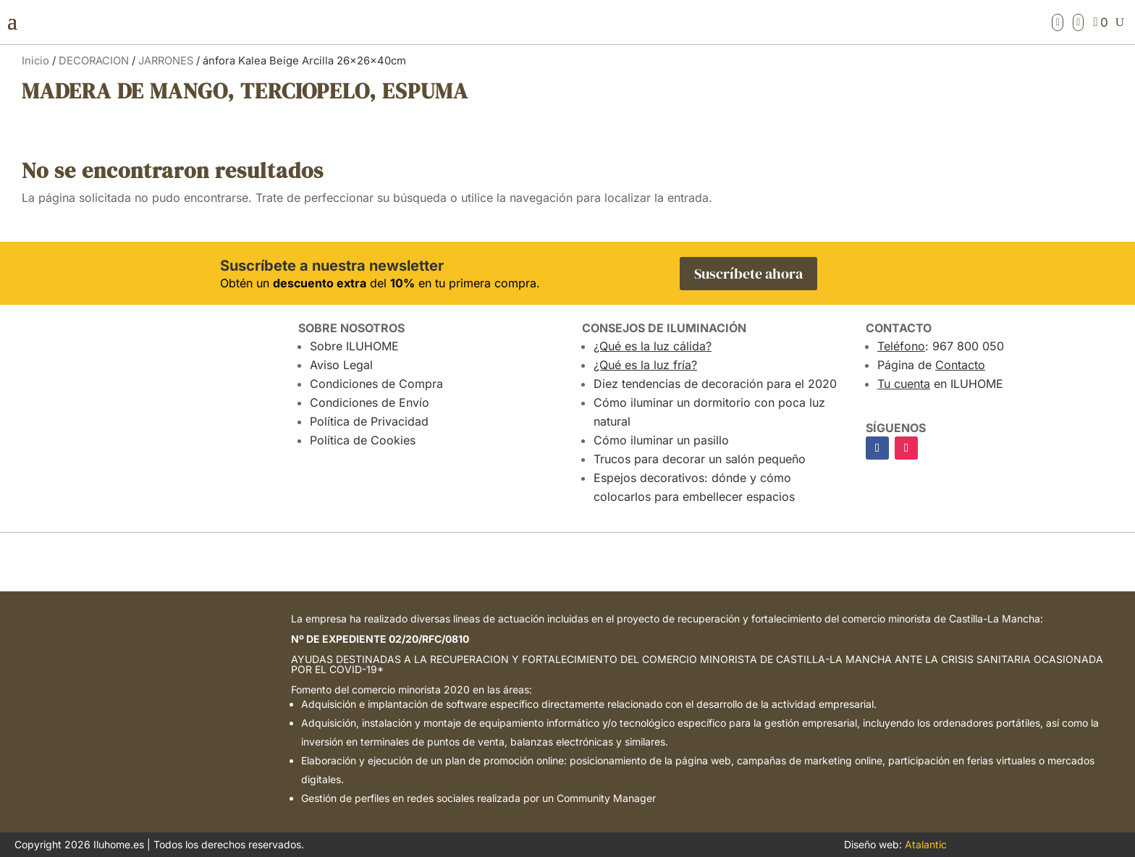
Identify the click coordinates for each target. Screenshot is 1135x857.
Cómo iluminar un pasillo (661, 440)
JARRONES (165, 60)
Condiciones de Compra (376, 383)
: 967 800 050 (940, 346)
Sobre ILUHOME (354, 346)
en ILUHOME (940, 383)
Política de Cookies (362, 440)
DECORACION (94, 60)
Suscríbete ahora (748, 273)
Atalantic (926, 844)
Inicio (35, 60)
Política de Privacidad (369, 421)
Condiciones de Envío (369, 402)
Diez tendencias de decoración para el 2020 (715, 383)
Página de (931, 365)
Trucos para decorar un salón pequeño (700, 459)
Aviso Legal (341, 365)
